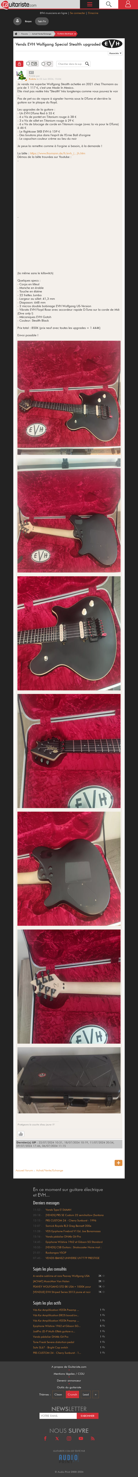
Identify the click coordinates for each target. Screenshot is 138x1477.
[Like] (20, 1134)
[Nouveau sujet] (118, 1163)
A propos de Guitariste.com (69, 1366)
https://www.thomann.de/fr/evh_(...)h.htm (57, 153)
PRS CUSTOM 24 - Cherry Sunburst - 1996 (71, 1220)
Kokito (32, 78)
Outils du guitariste (69, 1387)
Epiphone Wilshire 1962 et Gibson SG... (56, 1326)
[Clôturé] (19, 64)
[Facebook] (45, 1439)
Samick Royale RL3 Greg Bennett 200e (68, 1225)
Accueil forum (24, 1170)
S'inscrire (93, 13)
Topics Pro (42, 21)
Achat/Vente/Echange (49, 1170)
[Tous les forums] (17, 21)
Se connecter (77, 13)
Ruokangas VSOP (56, 1252)
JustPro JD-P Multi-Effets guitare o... (54, 1331)
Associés (114, 53)
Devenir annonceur (69, 1380)
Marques (28, 21)
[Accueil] (15, 33)
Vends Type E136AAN (58, 1209)
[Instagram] (69, 1439)
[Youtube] (81, 1439)
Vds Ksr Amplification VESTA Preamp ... (56, 1310)
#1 (31, 72)
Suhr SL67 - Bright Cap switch (50, 1347)
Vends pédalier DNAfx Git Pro (63, 1236)
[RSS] (93, 1439)
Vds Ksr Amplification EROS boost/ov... (56, 1315)
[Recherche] (108, 4)
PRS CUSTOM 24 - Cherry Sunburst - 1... (57, 1352)
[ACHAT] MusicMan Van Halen (51, 1281)
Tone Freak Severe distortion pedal (53, 1342)
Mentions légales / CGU (69, 1373)
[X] (57, 1439)
